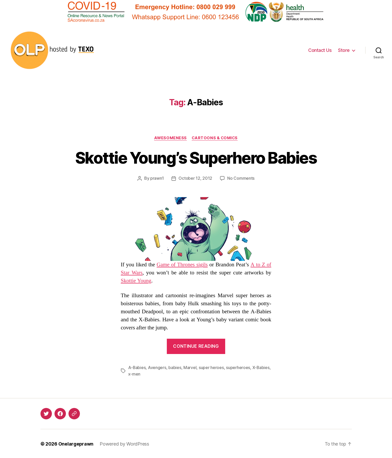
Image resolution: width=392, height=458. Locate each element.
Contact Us (320, 50)
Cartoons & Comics (215, 138)
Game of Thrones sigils (182, 264)
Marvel (190, 367)
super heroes (211, 367)
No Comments (241, 178)
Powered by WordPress (124, 443)
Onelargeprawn (76, 443)
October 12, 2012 (195, 178)
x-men (134, 373)
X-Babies (261, 367)
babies (175, 367)
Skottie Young (136, 280)
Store (344, 50)
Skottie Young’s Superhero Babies (196, 158)
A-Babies (137, 367)
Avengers (157, 367)
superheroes (238, 367)
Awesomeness (170, 138)
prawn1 (157, 178)
